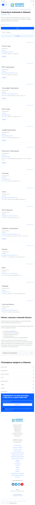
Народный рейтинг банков (17, 454)
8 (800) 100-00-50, (7, 72)
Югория (4, 249)
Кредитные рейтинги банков (17, 458)
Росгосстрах (6, 46)
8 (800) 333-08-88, (7, 197)
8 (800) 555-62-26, (7, 310)
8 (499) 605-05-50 (14, 93)
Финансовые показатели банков (17, 456)
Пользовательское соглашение (17, 473)
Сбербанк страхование (10, 228)
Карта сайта (17, 477)
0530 (12, 51)
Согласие (5, 173)
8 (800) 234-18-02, (7, 215)
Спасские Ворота (8, 304)
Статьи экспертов (17, 463)
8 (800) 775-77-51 (14, 72)
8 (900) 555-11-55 (6, 179)
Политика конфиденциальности (17, 475)
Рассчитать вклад (17, 451)
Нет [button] (6, 4)
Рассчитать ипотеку (17, 449)
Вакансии (17, 471)
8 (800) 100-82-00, (7, 255)
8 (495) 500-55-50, (7, 234)
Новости (17, 462)
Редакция (17, 460)
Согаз (4, 192)
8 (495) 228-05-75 (14, 273)
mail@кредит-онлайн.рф (17, 495)
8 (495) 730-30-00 (14, 215)
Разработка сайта (5, 503)
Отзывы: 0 (4, 50)
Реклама (17, 467)
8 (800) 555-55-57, (14, 234)
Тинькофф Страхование (10, 88)
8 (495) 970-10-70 (14, 255)
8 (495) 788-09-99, (7, 135)
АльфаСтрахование (9, 130)
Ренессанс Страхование (10, 151)
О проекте (17, 465)
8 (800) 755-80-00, (7, 93)
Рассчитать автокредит (17, 447)
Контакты (18, 469)
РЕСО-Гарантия (7, 210)
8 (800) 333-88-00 (6, 156)
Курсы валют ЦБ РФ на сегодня (17, 452)
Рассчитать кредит (17, 445)
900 (18, 234)
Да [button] (3, 4)
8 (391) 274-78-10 (6, 291)
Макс (4, 267)
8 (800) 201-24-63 (14, 491)
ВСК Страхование (8, 67)
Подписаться (17, 404)
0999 (12, 135)
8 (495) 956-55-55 (6, 114)
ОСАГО (4, 56)
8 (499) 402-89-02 (14, 310)
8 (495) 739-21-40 (14, 197)
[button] (17, 28)
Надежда (5, 286)
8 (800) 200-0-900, (7, 51)
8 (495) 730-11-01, (7, 273)
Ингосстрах (6, 109)
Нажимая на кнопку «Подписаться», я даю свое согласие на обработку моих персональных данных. (18, 409)
